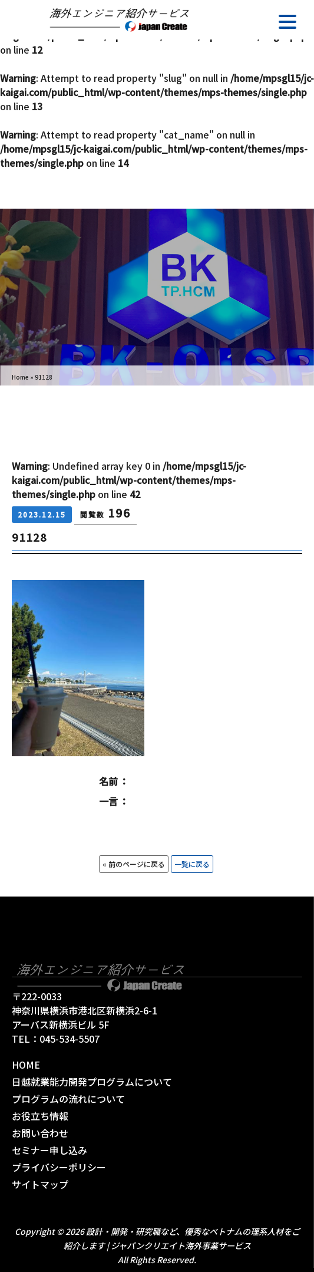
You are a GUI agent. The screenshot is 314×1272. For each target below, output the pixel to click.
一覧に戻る (192, 864)
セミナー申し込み (49, 1150)
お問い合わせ (40, 1133)
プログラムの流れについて (68, 1099)
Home (20, 377)
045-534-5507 (69, 1039)
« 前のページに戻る (134, 864)
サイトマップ (40, 1184)
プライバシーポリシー (59, 1167)
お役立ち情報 (40, 1116)
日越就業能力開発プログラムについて (92, 1082)
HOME (26, 1064)
